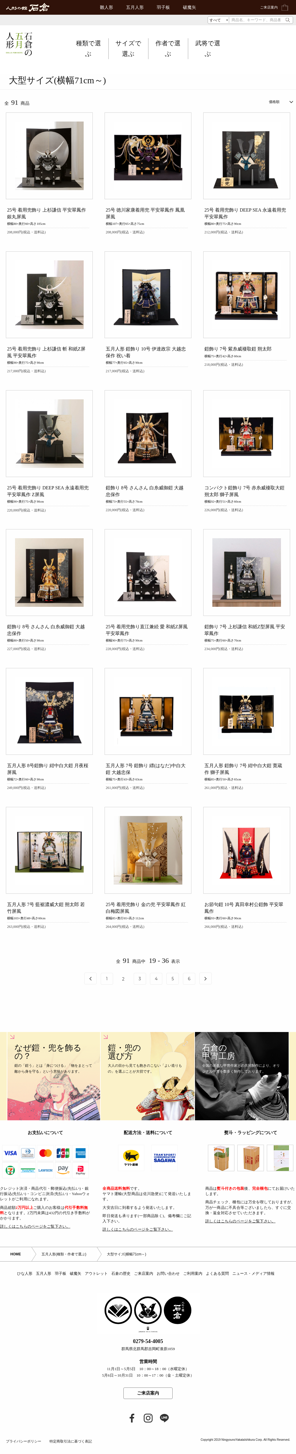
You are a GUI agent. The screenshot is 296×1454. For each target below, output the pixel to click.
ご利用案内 (192, 1283)
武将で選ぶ (207, 48)
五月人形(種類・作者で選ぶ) (64, 1263)
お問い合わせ (168, 1283)
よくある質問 (217, 1283)
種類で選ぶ (88, 48)
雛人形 (106, 7)
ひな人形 (24, 1283)
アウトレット (96, 1283)
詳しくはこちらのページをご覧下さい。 (35, 1235)
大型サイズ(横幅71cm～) (126, 1263)
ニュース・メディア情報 (253, 1283)
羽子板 (163, 7)
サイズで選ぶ (128, 48)
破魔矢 (189, 7)
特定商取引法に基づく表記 (70, 1450)
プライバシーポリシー (23, 1450)
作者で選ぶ (168, 48)
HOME (15, 1263)
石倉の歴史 (120, 1283)
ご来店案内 (269, 7)
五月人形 (135, 7)
